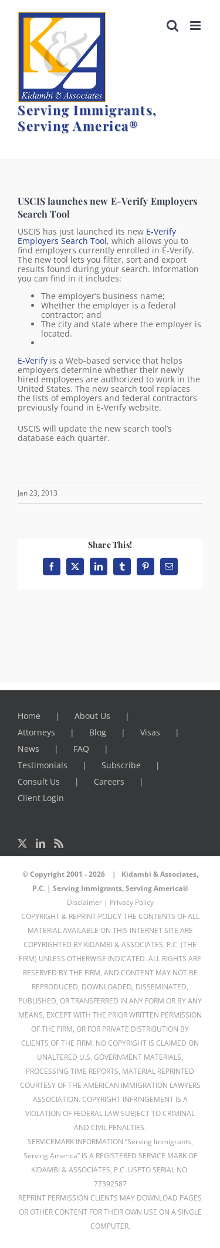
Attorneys (36, 732)
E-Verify (33, 360)
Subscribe (121, 765)
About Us (92, 715)
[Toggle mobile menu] (196, 25)
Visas (150, 732)
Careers (109, 781)
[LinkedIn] (40, 843)
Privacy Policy (132, 902)
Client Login (41, 797)
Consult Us (39, 781)
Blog (97, 732)
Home (29, 715)
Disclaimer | (87, 902)
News (28, 748)
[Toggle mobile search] (172, 25)
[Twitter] (22, 843)
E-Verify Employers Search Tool (97, 236)
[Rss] (58, 843)
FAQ (81, 748)
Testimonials (42, 765)
